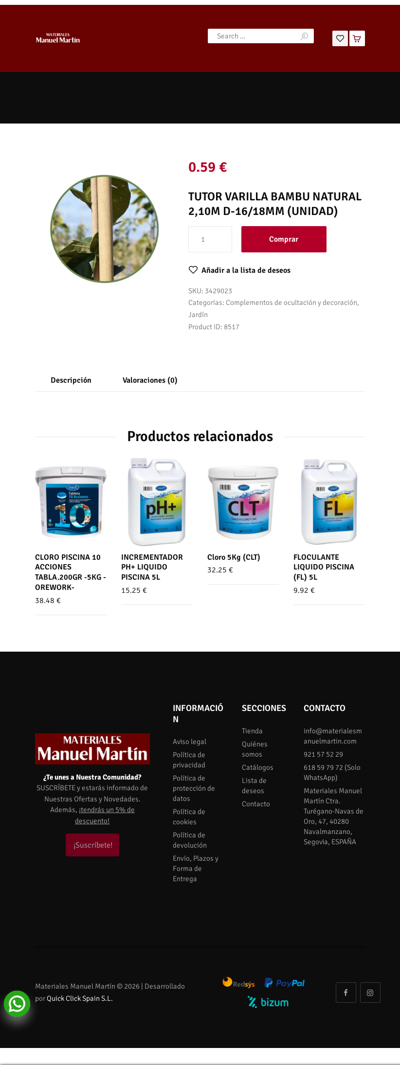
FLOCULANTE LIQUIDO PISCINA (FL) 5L (323, 567)
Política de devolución (190, 840)
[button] (239, 270)
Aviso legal (189, 741)
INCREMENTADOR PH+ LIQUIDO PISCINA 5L (152, 567)
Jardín (198, 314)
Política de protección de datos (194, 788)
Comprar (283, 239)
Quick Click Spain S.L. (80, 998)
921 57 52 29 (323, 754)
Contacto (256, 803)
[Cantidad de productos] (210, 239)
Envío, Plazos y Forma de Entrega (195, 868)
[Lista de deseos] (340, 37)
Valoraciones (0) (150, 380)
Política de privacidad (189, 759)
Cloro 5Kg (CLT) (233, 557)
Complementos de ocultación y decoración (291, 302)
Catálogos (257, 767)
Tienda (252, 731)
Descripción (71, 380)
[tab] (71, 381)
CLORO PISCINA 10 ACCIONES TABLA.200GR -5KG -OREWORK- (70, 572)
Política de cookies (189, 816)
